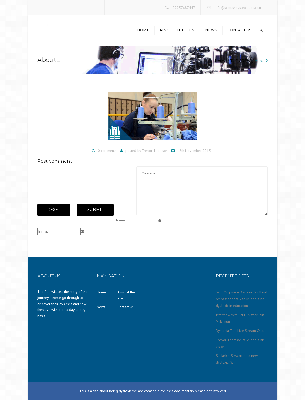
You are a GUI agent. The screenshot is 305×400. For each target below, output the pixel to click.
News (211, 30)
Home (143, 30)
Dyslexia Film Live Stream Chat (240, 330)
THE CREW (240, 61)
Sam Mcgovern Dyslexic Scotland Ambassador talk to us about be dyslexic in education (241, 299)
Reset (54, 209)
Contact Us (239, 30)
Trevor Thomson (155, 150)
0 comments (107, 150)
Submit (95, 209)
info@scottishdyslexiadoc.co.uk (238, 7)
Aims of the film (177, 30)
